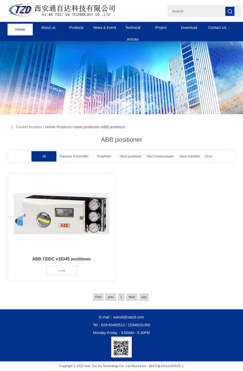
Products (76, 27)
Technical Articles (132, 29)
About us (48, 27)
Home (20, 27)
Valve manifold (189, 156)
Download (189, 27)
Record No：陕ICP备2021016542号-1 (157, 366)
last (144, 297)
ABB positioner (113, 127)
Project (161, 27)
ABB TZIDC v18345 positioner (61, 259)
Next (132, 297)
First (98, 297)
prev (111, 297)
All (44, 156)
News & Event (104, 27)
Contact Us (217, 27)
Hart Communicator (160, 156)
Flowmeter (104, 156)
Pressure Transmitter (74, 156)
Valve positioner (86, 127)
